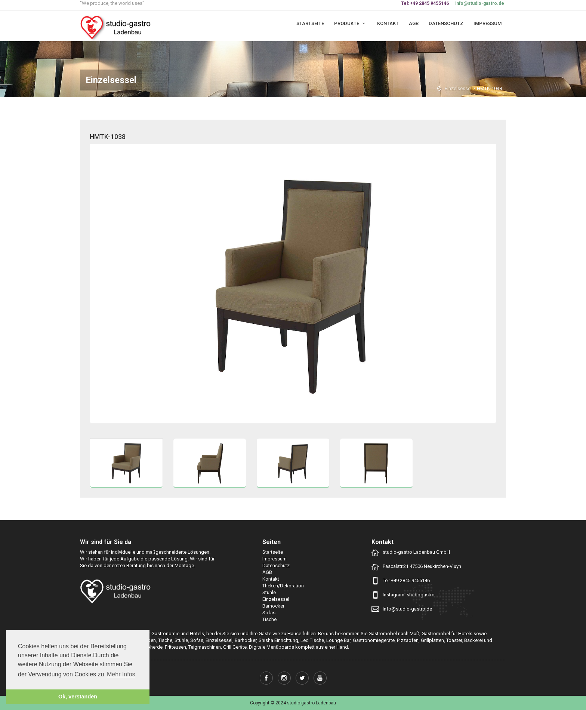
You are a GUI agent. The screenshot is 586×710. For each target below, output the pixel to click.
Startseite (310, 23)
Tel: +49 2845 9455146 (406, 580)
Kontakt (388, 23)
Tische (269, 619)
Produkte (350, 23)
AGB (414, 23)
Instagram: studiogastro (409, 594)
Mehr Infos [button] (121, 674)
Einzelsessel (458, 88)
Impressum (488, 23)
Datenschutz (446, 23)
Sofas (268, 612)
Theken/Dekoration (283, 585)
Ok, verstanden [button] (77, 697)
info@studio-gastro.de (479, 3)
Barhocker (273, 606)
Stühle (269, 592)
